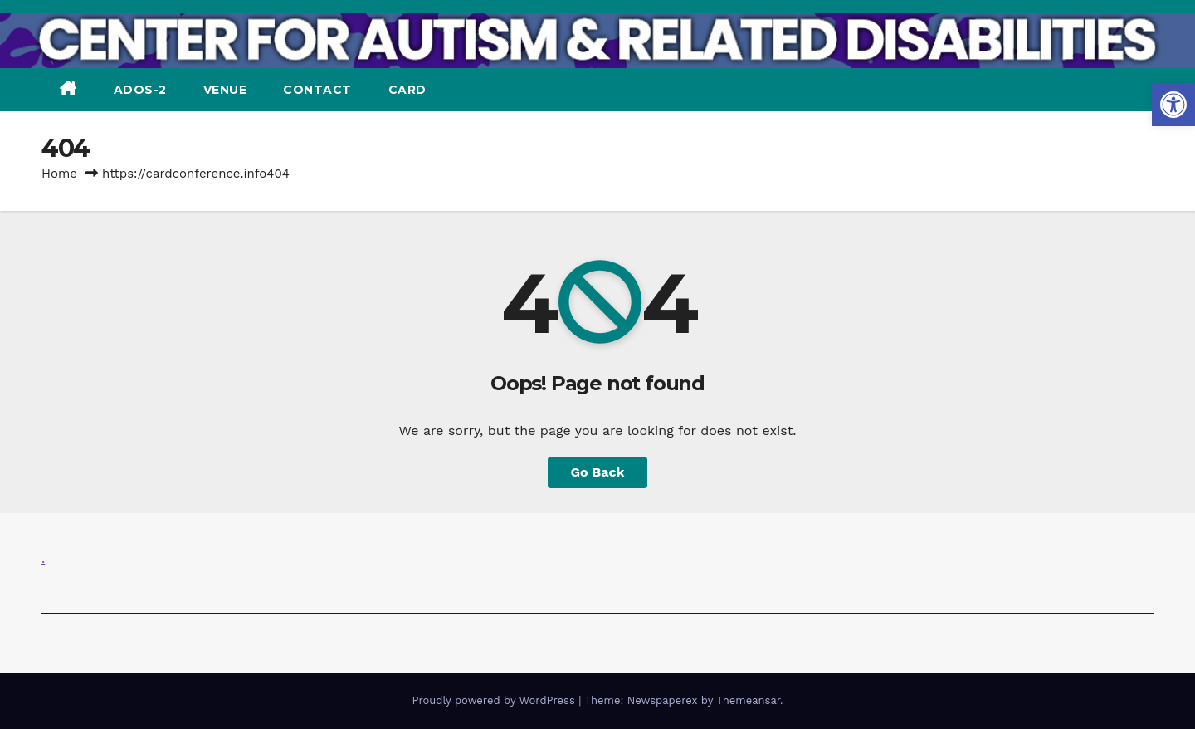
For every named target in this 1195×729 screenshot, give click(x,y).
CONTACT (317, 89)
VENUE (225, 89)
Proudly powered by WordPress (495, 700)
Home (59, 173)
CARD (407, 89)
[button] (1173, 104)
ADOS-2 (140, 89)
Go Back (598, 472)
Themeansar (748, 700)
